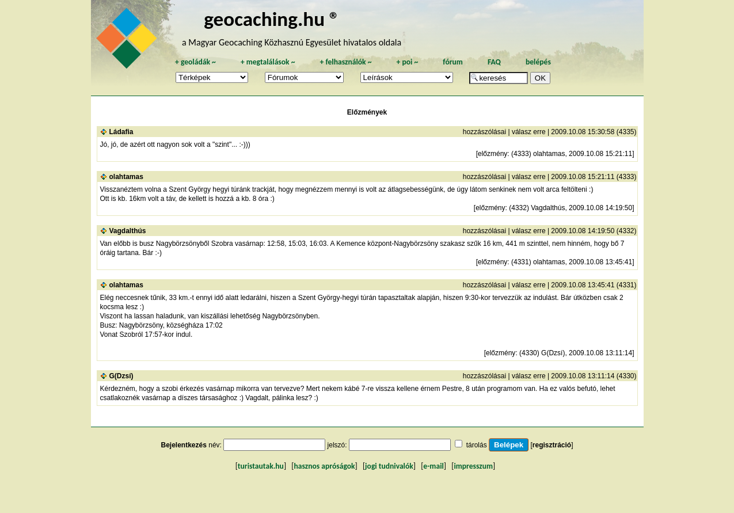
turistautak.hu (261, 466)
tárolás (476, 445)
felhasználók (345, 62)
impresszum (473, 466)
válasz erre (529, 132)
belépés (538, 62)
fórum (453, 62)
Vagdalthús (127, 231)
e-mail (433, 466)
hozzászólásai (484, 132)
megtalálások (268, 62)
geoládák (195, 62)
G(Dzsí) (121, 376)
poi (407, 62)
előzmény (492, 154)
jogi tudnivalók (389, 466)
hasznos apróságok (324, 466)
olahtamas (126, 177)
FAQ (494, 62)
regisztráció (552, 445)
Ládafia (121, 132)
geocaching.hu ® (272, 18)
